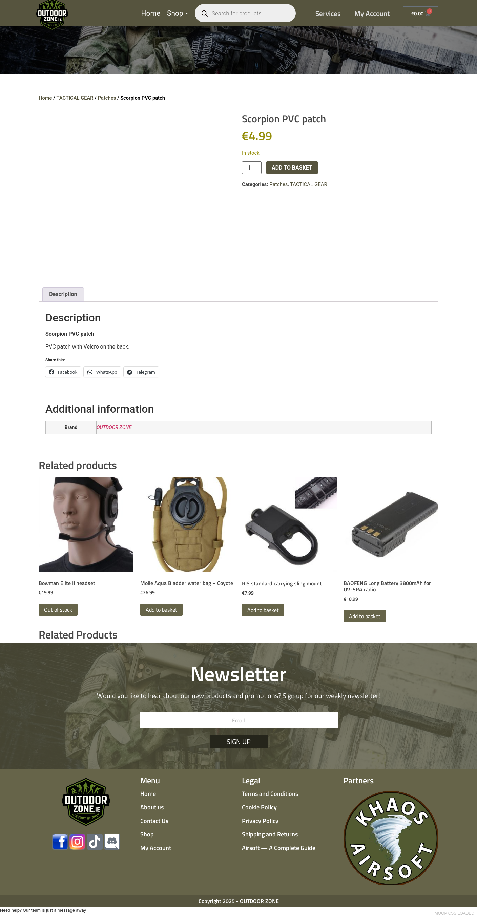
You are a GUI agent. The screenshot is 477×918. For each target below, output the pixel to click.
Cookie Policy (259, 807)
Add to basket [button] (161, 610)
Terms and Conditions (270, 793)
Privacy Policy (260, 820)
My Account (372, 13)
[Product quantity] (252, 167)
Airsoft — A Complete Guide (278, 847)
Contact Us (154, 820)
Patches (107, 98)
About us (152, 807)
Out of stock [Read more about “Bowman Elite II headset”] (58, 610)
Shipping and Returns (270, 834)
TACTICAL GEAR (74, 98)
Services (328, 13)
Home (151, 13)
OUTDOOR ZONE (114, 427)
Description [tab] (63, 294)
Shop (177, 13)
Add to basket (292, 167)
